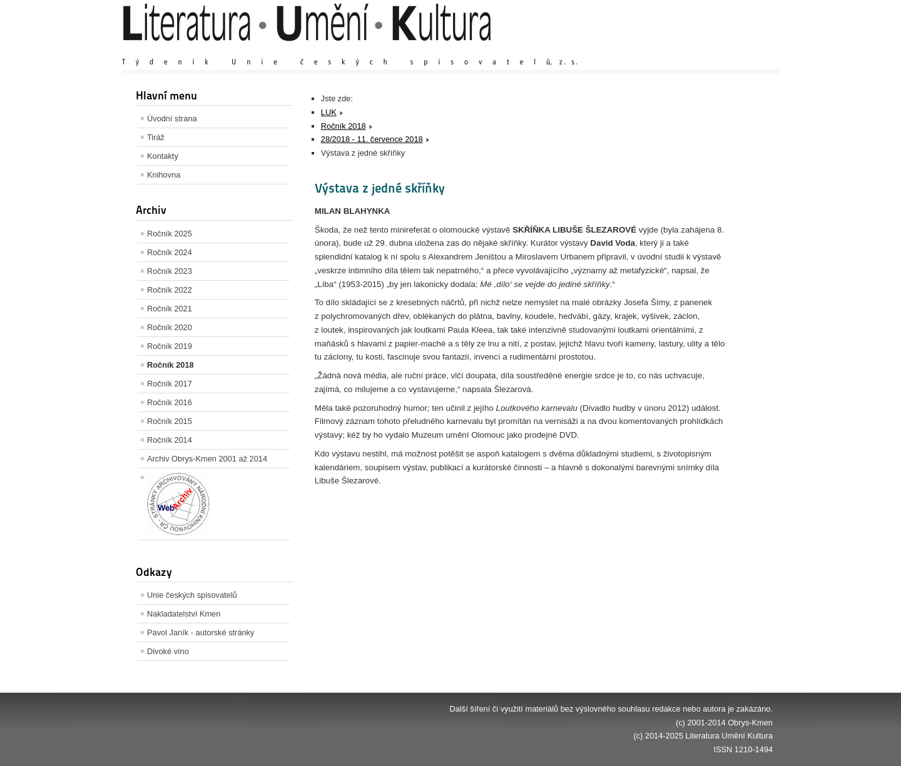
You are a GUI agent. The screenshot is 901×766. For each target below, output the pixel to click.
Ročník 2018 (170, 365)
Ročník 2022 (169, 290)
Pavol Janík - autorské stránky (200, 632)
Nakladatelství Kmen (183, 613)
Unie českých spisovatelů (192, 595)
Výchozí (698, 49)
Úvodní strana (172, 118)
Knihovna (163, 174)
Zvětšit (663, 49)
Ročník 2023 (169, 271)
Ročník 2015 (169, 421)
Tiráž (156, 137)
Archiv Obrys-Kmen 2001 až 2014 (207, 458)
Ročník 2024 (169, 252)
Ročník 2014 (169, 440)
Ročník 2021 (169, 308)
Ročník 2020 (169, 327)
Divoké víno (168, 651)
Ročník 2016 (169, 402)
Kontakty (162, 156)
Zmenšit (735, 49)
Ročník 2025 (169, 233)
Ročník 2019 (169, 346)
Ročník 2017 (169, 383)
